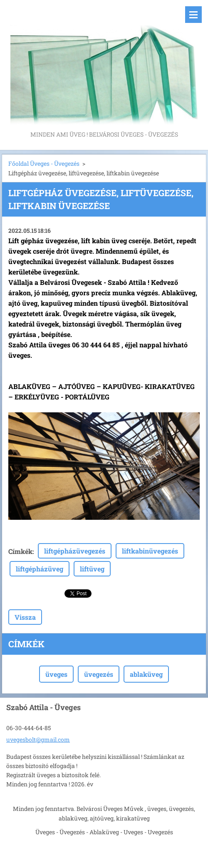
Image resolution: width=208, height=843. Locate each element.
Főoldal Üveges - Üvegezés (43, 163)
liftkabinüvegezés (150, 550)
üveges (56, 674)
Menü (193, 14)
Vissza (25, 617)
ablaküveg (146, 674)
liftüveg (92, 568)
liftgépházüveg (39, 568)
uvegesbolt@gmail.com (38, 739)
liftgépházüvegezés (74, 550)
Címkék (20, 551)
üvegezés (98, 674)
